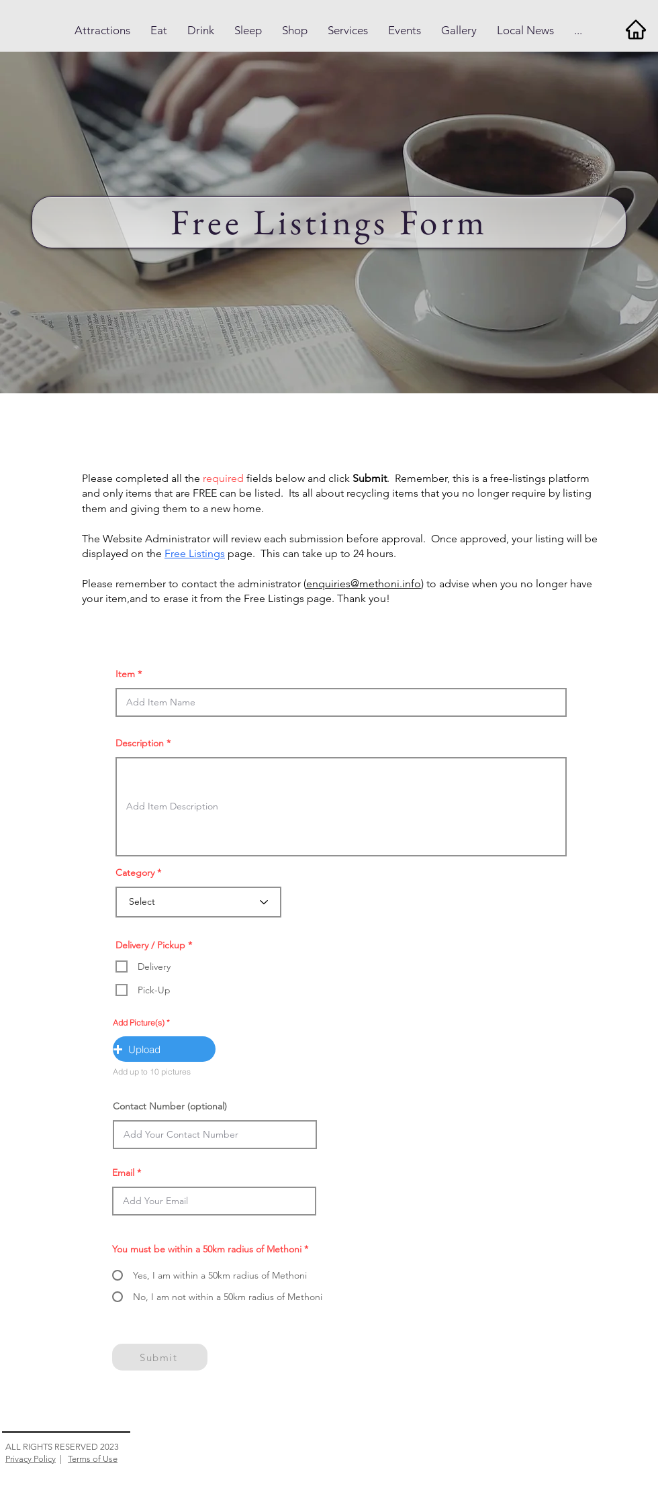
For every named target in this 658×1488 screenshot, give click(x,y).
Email (123, 1172)
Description (139, 743)
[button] (102, 30)
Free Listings (194, 553)
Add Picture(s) (138, 1023)
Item (125, 674)
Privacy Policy (30, 1459)
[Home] (635, 29)
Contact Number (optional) (170, 1106)
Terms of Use (92, 1459)
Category (134, 872)
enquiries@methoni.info (363, 583)
